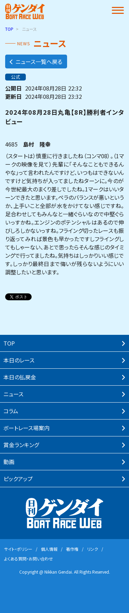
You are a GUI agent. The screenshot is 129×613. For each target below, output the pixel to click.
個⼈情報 (49, 549)
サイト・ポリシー (18, 549)
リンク (92, 549)
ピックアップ (18, 478)
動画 (8, 462)
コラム (10, 411)
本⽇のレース (18, 360)
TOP (9, 29)
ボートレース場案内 (26, 428)
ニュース (13, 394)
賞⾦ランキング (21, 445)
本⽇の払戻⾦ (19, 377)
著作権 (72, 549)
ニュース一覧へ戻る (35, 61)
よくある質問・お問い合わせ (28, 559)
